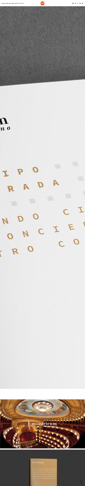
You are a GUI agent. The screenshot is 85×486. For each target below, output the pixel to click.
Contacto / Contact (14, 3)
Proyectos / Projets (5, 3)
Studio (10, 3)
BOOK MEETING (21, 3)
